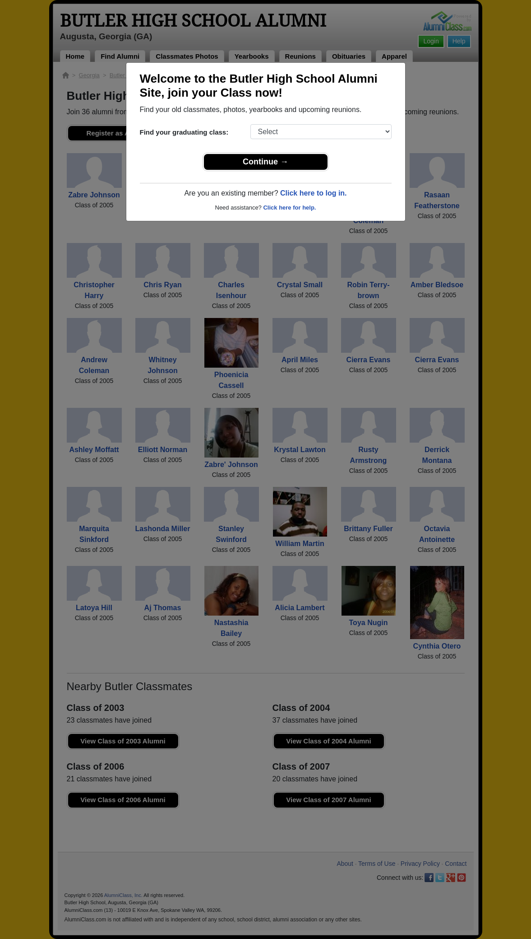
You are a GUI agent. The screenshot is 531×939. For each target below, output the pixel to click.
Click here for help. (289, 207)
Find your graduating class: (184, 132)
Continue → (265, 161)
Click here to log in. (313, 193)
